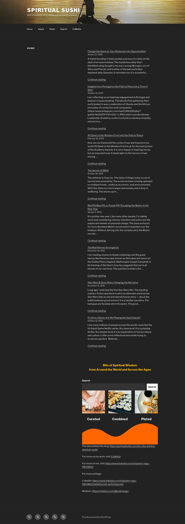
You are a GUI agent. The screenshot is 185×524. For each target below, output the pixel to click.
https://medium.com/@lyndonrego (110, 491)
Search (63, 29)
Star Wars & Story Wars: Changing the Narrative (113, 282)
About (41, 29)
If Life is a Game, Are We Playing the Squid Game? (114, 317)
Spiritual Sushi (53, 10)
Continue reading (97, 79)
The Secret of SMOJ (98, 170)
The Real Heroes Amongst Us (103, 247)
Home (30, 29)
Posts (52, 29)
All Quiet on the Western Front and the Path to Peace (115, 135)
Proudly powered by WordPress (96, 517)
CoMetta (77, 29)
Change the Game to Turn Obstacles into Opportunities (117, 51)
